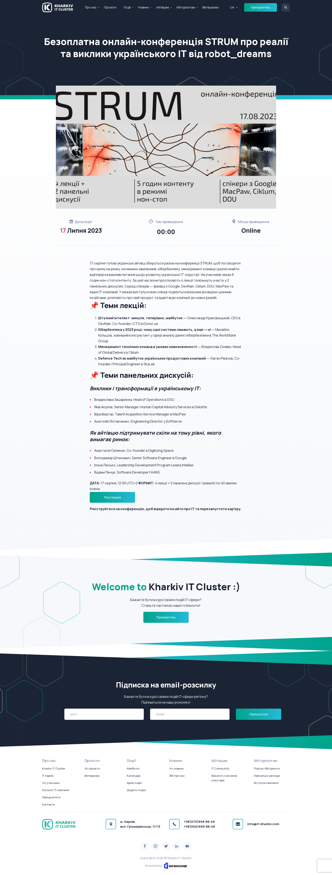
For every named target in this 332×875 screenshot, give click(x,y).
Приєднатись (260, 7)
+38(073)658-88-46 (199, 821)
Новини (143, 7)
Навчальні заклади (267, 776)
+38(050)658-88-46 (199, 826)
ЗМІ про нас (177, 776)
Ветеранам (210, 7)
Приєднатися (51, 797)
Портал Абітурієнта (267, 768)
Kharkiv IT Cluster (53, 768)
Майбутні (133, 768)
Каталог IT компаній (55, 790)
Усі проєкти (92, 768)
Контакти (48, 804)
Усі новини (176, 768)
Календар (133, 776)
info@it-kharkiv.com (263, 824)
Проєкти (110, 7)
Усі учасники (51, 783)
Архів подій (134, 783)
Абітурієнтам (185, 7)
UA (232, 7)
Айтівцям (162, 7)
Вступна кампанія (266, 783)
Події (127, 7)
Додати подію (136, 790)
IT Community (221, 768)
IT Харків (47, 776)
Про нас (91, 7)
